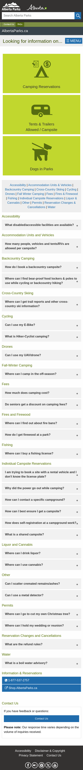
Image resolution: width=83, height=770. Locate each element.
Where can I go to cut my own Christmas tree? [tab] (37, 614)
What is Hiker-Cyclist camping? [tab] (27, 336)
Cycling (71, 189)
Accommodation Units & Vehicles (50, 185)
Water (51, 207)
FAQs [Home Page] (20, 24)
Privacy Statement (31, 755)
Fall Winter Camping (30, 193)
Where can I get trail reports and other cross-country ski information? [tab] (36, 304)
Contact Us (9, 24)
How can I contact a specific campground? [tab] (35, 499)
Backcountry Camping (19, 189)
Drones (10, 193)
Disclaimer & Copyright (50, 750)
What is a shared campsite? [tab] (24, 534)
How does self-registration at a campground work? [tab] (40, 522)
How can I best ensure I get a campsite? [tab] (33, 511)
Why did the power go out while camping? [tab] (34, 488)
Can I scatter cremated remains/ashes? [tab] (32, 583)
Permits (37, 202)
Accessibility (18, 185)
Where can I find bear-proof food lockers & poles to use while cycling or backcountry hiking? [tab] (41, 281)
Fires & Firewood (66, 193)
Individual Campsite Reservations (41, 198)
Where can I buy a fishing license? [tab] (29, 453)
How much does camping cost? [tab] (27, 392)
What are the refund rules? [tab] (24, 644)
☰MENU (73, 41)
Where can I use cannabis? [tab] (24, 564)
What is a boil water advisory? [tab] (26, 663)
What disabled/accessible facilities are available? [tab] (39, 224)
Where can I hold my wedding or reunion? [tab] (34, 625)
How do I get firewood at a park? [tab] (27, 434)
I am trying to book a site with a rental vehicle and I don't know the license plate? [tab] (41, 474)
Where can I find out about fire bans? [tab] (31, 423)
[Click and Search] (77, 15)
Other (26, 202)
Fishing (12, 198)
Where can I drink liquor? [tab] (22, 553)
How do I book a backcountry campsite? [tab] (33, 267)
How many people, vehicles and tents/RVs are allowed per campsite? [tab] (37, 246)
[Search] (38, 15)
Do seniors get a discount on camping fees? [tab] (36, 404)
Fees (49, 193)
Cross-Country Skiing (50, 189)
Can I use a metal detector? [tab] (24, 595)
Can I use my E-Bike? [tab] (20, 324)
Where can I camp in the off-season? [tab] (30, 373)
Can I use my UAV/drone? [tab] (23, 355)
